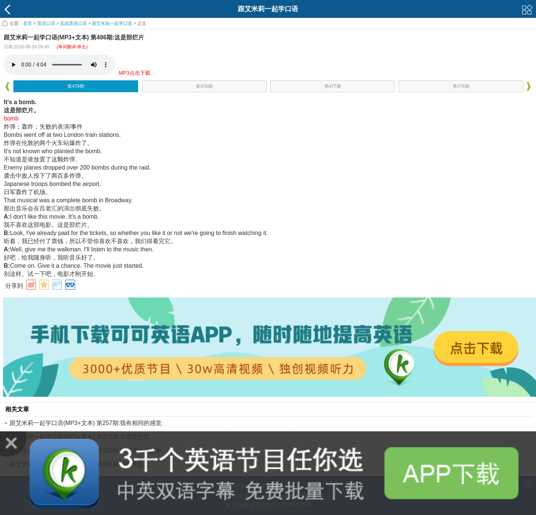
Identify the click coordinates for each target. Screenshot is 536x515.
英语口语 (46, 23)
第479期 (75, 86)
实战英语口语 (73, 23)
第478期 (204, 86)
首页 (27, 23)
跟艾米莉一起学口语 (112, 23)
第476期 (461, 86)
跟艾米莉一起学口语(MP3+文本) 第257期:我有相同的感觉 (86, 423)
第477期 (332, 86)
